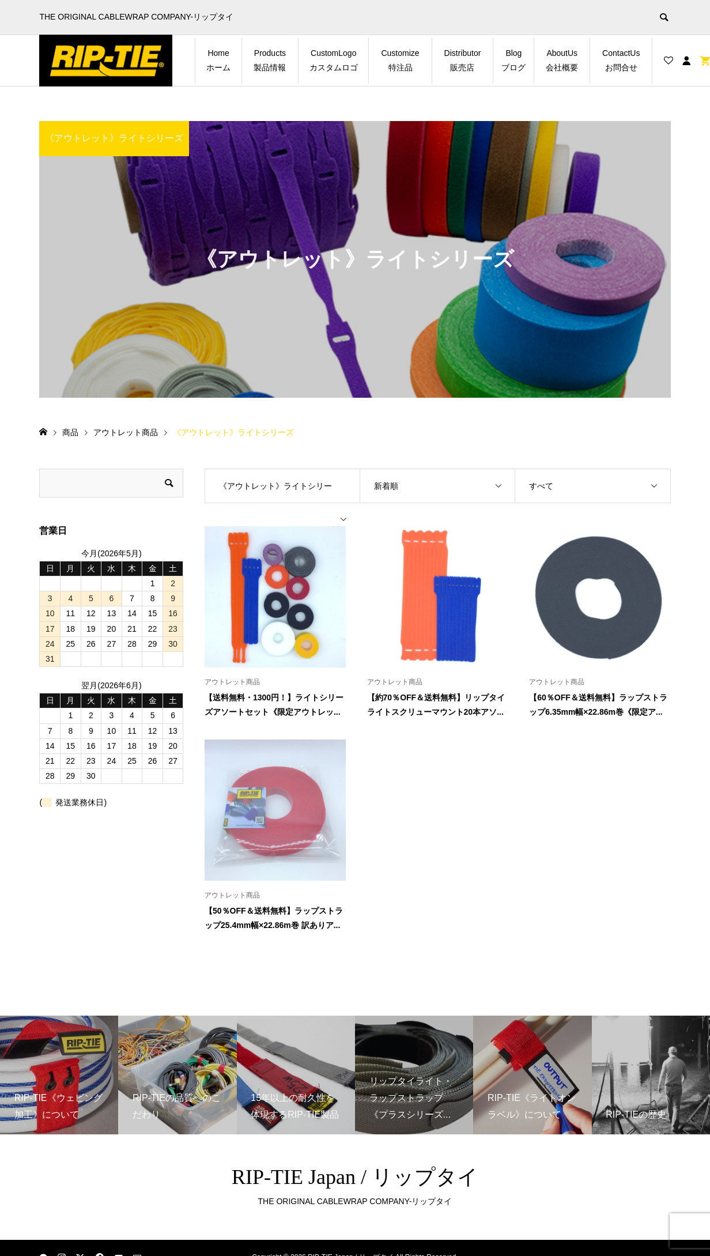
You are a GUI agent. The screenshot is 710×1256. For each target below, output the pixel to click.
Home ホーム (221, 60)
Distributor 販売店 (466, 60)
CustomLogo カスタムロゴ (337, 60)
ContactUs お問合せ (625, 60)
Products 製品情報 (274, 60)
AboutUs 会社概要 (566, 60)
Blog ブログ (515, 60)
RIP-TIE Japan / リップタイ (355, 1177)
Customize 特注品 (404, 60)
